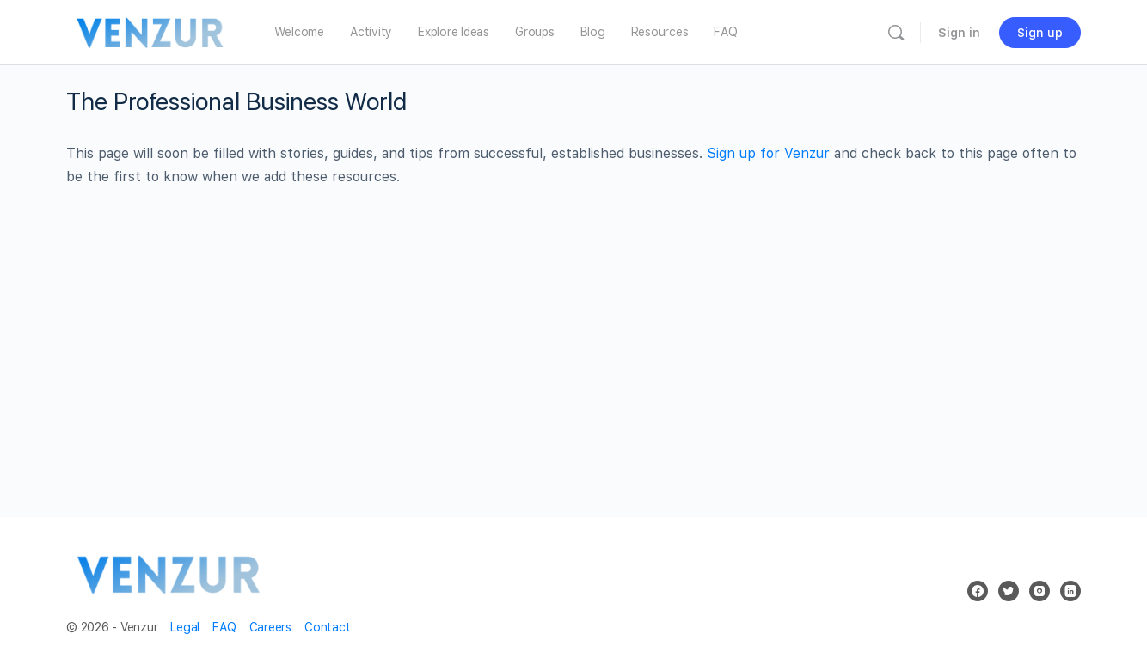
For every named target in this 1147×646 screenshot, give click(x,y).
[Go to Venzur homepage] (151, 30)
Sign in (959, 33)
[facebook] (977, 591)
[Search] (896, 32)
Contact (327, 627)
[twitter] (1008, 591)
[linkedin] (1070, 591)
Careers (270, 627)
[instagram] (1039, 591)
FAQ (224, 627)
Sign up (1040, 33)
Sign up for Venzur (768, 153)
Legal (184, 627)
